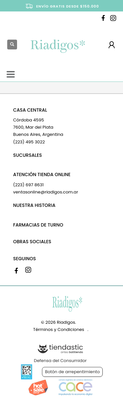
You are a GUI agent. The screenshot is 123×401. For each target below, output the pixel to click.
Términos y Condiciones (58, 329)
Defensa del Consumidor (60, 360)
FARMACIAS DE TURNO (38, 225)
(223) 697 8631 (28, 185)
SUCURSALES (27, 155)
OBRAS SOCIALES (32, 241)
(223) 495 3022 (29, 142)
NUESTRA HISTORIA (34, 205)
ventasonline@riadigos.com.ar (45, 192)
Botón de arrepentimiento (72, 372)
